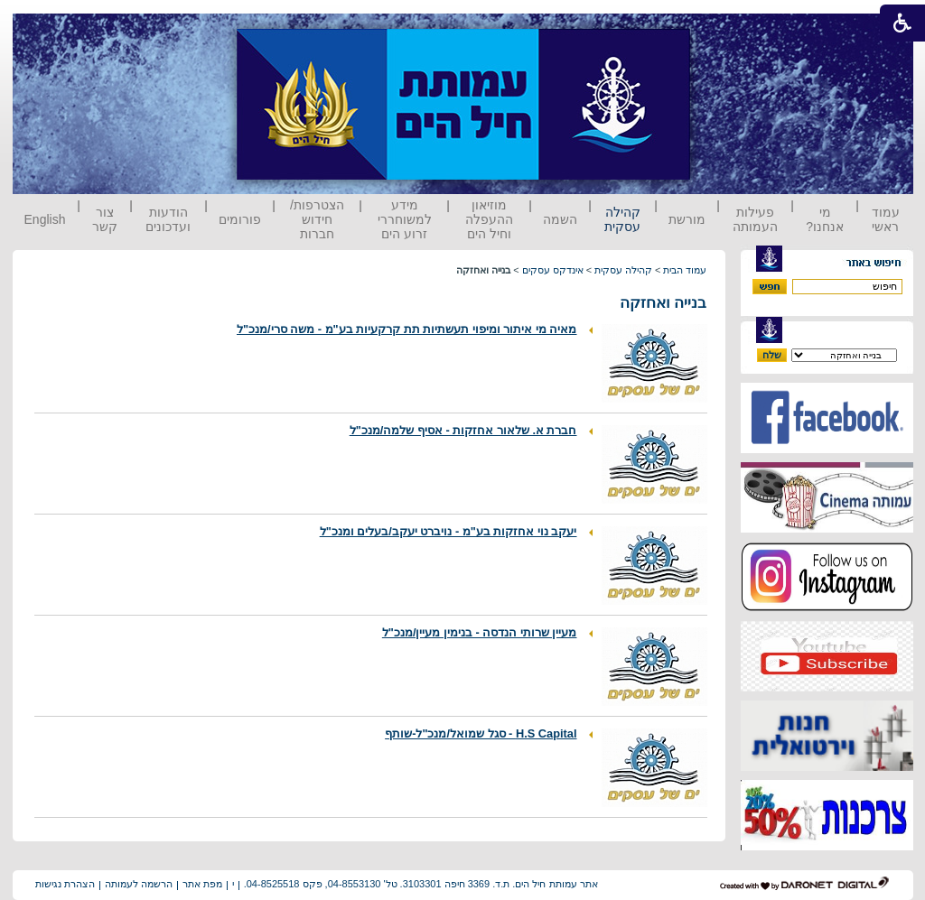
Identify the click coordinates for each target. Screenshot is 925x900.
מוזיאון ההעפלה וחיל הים (489, 219)
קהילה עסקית (622, 219)
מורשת (686, 219)
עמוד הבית (684, 269)
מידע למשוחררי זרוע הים (405, 219)
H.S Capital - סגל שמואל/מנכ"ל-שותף (480, 733)
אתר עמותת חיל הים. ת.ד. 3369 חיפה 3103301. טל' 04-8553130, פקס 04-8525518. (421, 883)
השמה (560, 219)
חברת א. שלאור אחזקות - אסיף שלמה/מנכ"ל (463, 430)
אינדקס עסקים (553, 269)
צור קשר (104, 219)
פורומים (240, 219)
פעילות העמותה (755, 219)
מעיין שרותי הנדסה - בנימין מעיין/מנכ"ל (479, 632)
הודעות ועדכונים (168, 219)
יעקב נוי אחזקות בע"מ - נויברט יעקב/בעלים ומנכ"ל (448, 531)
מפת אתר (202, 883)
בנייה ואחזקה (663, 302)
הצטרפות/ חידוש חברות (317, 219)
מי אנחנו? (825, 219)
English (45, 219)
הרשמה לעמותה (139, 883)
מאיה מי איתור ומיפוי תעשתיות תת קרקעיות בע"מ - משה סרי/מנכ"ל (407, 329)
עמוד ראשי (886, 219)
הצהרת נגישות (65, 883)
